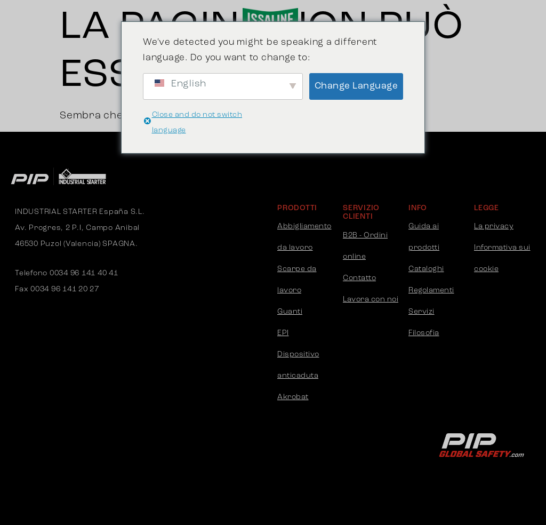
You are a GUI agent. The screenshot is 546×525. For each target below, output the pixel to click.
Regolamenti (431, 291)
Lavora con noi (370, 300)
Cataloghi (426, 269)
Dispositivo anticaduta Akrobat (298, 376)
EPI (283, 333)
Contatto (359, 278)
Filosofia (423, 333)
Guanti (289, 312)
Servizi (421, 312)
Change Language (356, 86)
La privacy (493, 226)
